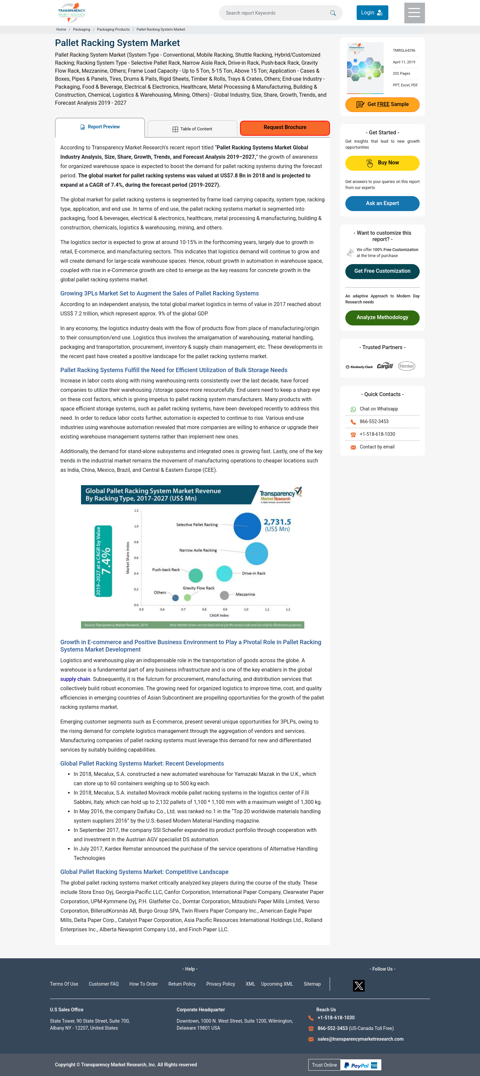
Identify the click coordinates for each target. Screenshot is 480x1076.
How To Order (143, 984)
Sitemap (312, 984)
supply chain (75, 679)
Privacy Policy (220, 984)
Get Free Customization (382, 271)
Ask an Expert (382, 203)
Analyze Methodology (382, 317)
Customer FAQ (104, 984)
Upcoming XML (277, 984)
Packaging (81, 29)
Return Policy (182, 984)
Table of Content (192, 129)
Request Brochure (285, 127)
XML (250, 984)
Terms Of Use (64, 984)
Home (61, 29)
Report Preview (100, 127)
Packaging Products (113, 29)
